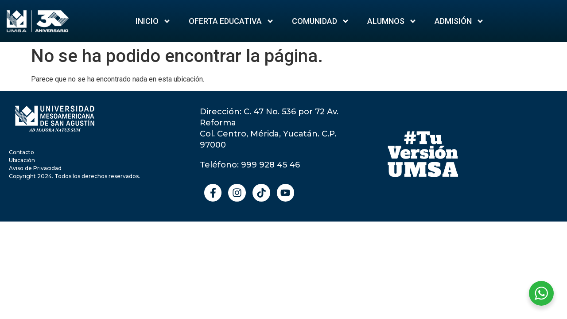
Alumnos (392, 21)
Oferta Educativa (231, 21)
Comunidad (321, 21)
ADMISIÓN (459, 21)
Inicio (153, 21)
